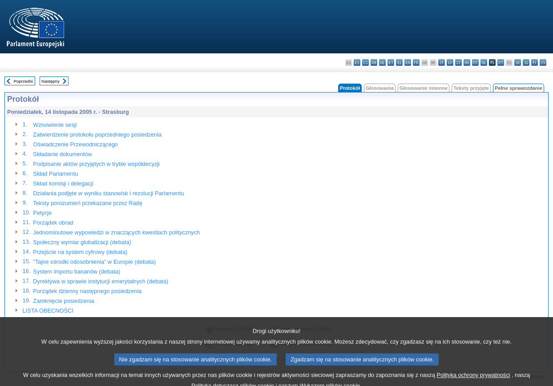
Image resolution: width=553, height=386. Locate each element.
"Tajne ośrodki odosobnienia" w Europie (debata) (94, 261)
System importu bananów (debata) (76, 271)
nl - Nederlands (483, 62)
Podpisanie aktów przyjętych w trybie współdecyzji (96, 164)
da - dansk (374, 62)
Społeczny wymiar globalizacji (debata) (82, 242)
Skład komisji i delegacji (63, 183)
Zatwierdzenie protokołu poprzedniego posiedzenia (97, 134)
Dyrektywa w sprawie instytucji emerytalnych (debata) (100, 281)
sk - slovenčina (517, 62)
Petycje (42, 212)
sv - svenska (543, 62)
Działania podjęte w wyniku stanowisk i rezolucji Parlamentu (108, 193)
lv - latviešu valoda (450, 62)
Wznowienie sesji (55, 124)
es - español (357, 62)
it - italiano (441, 62)
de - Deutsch (382, 62)
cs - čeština (365, 62)
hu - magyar (467, 62)
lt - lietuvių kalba (458, 62)
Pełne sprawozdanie (518, 88)
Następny (50, 81)
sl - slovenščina (526, 62)
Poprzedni (23, 81)
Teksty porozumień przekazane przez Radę (87, 203)
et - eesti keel (391, 62)
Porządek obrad (53, 222)
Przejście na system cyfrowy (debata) (80, 252)
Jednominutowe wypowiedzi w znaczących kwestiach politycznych (116, 232)
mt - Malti (475, 62)
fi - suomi (534, 62)
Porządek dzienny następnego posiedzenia (87, 291)
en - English (407, 62)
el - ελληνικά (399, 62)
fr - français (416, 62)
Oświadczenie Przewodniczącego (75, 144)
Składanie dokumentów (62, 154)
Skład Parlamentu (55, 173)
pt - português (500, 62)
